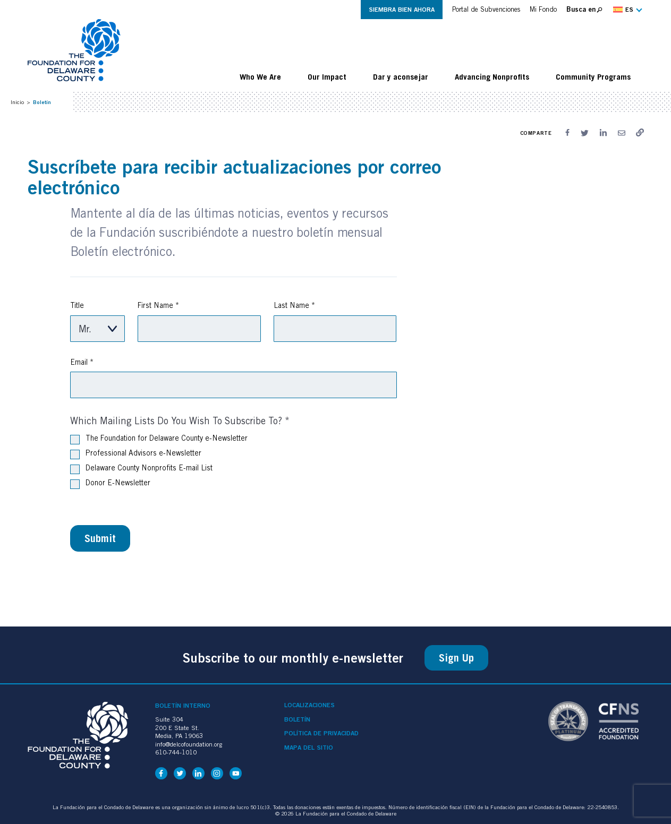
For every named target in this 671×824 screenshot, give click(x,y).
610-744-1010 (176, 752)
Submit (100, 538)
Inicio (17, 102)
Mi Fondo (543, 9)
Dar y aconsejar (400, 76)
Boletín (297, 719)
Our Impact (327, 76)
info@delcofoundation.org (188, 744)
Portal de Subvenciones (486, 9)
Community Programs (593, 76)
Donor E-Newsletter (110, 483)
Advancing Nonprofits (492, 76)
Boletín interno (182, 705)
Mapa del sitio (308, 747)
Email (82, 362)
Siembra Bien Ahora (402, 9)
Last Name (294, 305)
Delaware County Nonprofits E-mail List (141, 469)
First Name (158, 305)
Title (77, 305)
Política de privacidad (321, 733)
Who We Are (260, 76)
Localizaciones (309, 705)
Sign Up (456, 657)
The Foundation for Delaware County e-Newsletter (159, 439)
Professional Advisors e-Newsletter (135, 454)
